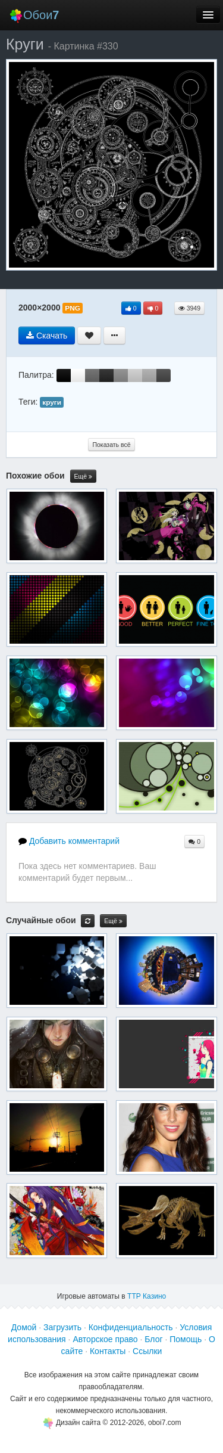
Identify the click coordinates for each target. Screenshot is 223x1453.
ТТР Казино (146, 1296)
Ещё (83, 476)
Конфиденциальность (131, 1327)
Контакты (107, 1351)
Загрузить (62, 1327)
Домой (24, 1327)
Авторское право (105, 1339)
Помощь (185, 1339)
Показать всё (111, 444)
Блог (153, 1339)
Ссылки (147, 1351)
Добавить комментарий (69, 841)
